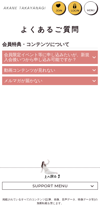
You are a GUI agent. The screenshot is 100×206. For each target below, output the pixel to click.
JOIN (59, 10)
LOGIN (75, 10)
